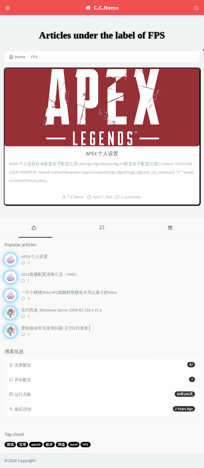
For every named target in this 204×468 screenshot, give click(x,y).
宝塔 (22, 444)
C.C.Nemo (75, 196)
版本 (49, 444)
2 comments (131, 196)
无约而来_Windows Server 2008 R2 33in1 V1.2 (61, 310)
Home (17, 56)
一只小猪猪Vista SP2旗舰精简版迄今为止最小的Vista (69, 292)
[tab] (34, 227)
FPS (85, 444)
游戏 (10, 444)
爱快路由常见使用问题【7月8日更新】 (56, 328)
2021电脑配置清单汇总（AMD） (50, 274)
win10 (35, 444)
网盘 (61, 444)
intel (73, 444)
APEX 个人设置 (102, 153)
